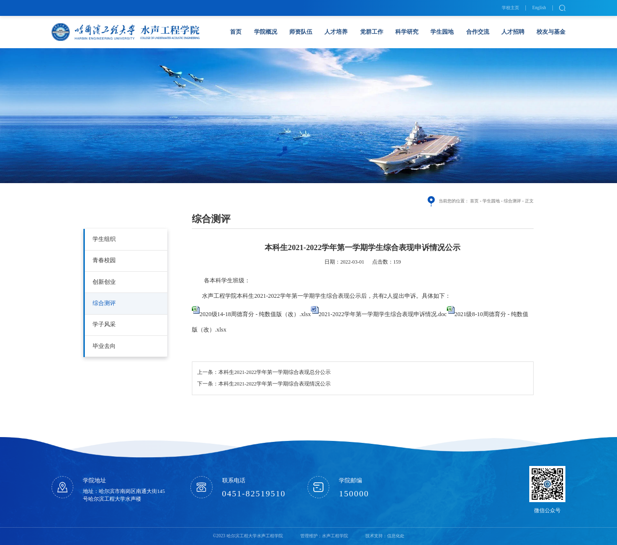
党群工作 (371, 31)
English (539, 7)
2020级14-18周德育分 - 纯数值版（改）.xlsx (255, 314)
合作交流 (477, 31)
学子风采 (104, 324)
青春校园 (104, 260)
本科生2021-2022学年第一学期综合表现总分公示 (274, 372)
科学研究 (406, 31)
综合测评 (104, 303)
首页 (235, 31)
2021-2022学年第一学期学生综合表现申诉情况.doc (383, 314)
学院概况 (265, 31)
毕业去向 (104, 346)
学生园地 (442, 31)
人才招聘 (512, 31)
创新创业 (104, 282)
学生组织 (104, 239)
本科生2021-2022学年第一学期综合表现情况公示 (274, 383)
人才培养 (336, 31)
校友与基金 (551, 31)
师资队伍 (300, 31)
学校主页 (510, 7)
